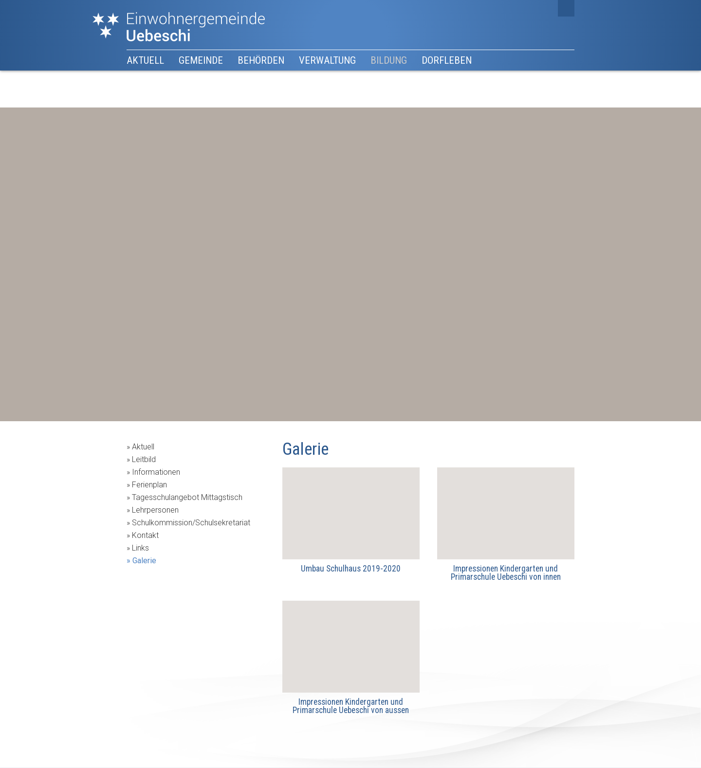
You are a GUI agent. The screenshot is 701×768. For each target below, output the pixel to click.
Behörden (261, 60)
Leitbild (144, 459)
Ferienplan (149, 484)
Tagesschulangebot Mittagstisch (187, 497)
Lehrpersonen (155, 510)
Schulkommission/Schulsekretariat (191, 522)
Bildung (388, 60)
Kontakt (145, 535)
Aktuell (145, 60)
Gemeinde (201, 60)
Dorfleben (447, 60)
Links (140, 548)
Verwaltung (327, 60)
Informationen (156, 472)
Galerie (144, 560)
